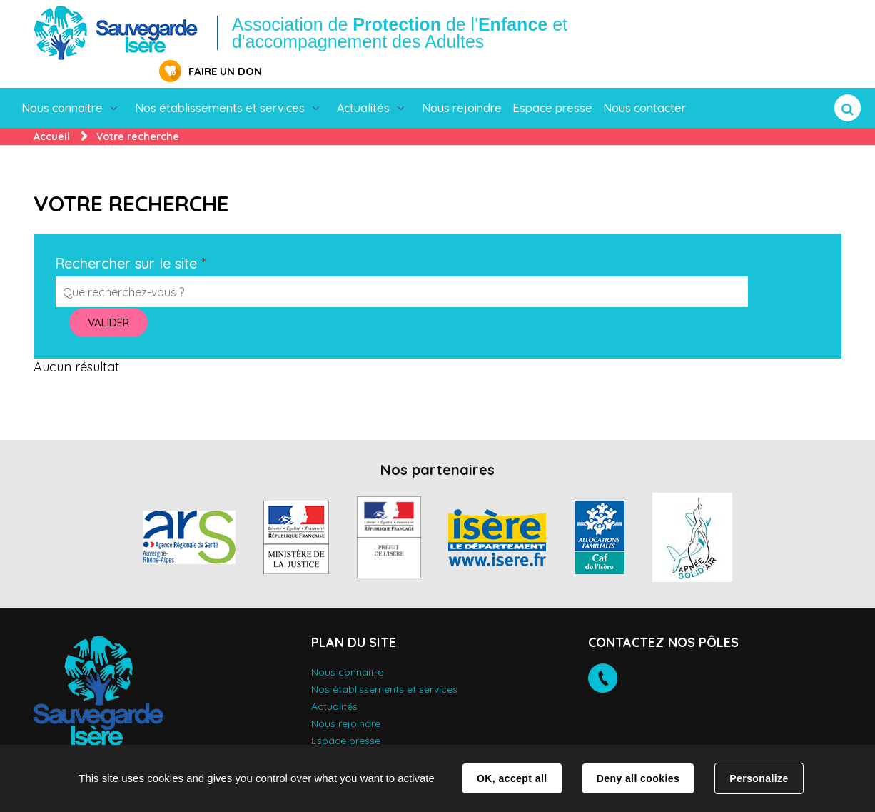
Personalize (758, 778)
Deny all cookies (638, 778)
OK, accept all (512, 778)
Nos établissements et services (220, 86)
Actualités (363, 86)
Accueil (52, 114)
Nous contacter (644, 86)
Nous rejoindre (462, 86)
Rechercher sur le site (130, 241)
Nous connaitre (62, 86)
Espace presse (552, 86)
